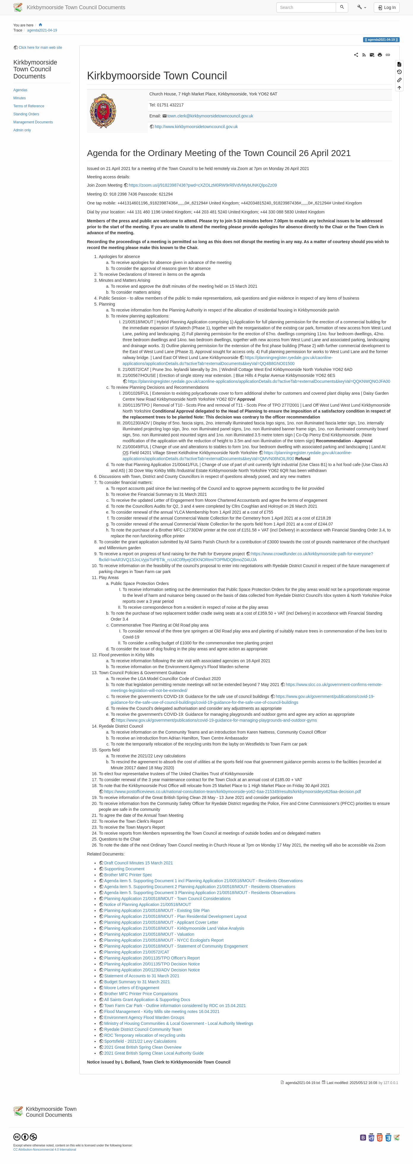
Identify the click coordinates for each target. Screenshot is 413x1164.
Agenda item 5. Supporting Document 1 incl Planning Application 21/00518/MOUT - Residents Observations (203, 880)
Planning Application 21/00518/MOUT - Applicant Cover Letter (161, 922)
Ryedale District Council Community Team (143, 1029)
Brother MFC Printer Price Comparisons (141, 993)
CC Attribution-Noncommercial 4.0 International (44, 1149)
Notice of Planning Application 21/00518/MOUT (147, 904)
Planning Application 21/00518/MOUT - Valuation (149, 934)
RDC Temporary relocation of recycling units (144, 1035)
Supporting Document (124, 868)
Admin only (22, 130)
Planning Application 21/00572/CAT (136, 952)
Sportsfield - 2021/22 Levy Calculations (140, 1041)
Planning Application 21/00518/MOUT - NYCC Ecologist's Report (164, 940)
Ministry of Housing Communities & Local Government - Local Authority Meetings (178, 1023)
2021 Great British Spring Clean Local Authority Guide (154, 1053)
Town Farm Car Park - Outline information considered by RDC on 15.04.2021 (175, 1005)
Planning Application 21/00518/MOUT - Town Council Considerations (167, 898)
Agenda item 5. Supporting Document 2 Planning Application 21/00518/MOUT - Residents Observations (199, 886)
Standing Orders (26, 114)
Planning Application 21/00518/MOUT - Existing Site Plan (157, 910)
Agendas (20, 90)
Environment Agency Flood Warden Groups (144, 1017)
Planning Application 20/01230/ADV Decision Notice (152, 970)
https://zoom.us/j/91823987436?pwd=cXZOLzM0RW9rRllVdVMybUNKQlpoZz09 (203, 185)
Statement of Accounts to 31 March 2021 (141, 975)
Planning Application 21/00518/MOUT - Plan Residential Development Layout (175, 916)
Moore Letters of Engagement (131, 987)
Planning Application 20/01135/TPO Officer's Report (152, 958)
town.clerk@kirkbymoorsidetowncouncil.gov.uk (210, 116)
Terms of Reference (28, 106)
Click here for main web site (40, 47)
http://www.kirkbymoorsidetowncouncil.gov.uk (196, 126)
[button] (362, 7)
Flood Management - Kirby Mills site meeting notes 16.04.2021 (162, 1011)
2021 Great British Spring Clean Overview (143, 1047)
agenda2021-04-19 (42, 30)
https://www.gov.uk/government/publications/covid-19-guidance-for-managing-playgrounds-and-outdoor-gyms (216, 720)
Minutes (19, 98)
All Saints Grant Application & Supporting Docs (147, 999)
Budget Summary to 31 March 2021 (137, 981)
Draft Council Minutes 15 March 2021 (138, 863)
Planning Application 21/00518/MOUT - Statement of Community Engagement (176, 946)
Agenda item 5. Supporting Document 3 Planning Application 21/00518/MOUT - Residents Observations (199, 892)
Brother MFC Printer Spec (128, 874)
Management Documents (33, 122)
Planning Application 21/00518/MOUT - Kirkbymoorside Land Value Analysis (174, 928)
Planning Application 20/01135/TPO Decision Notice (152, 964)
